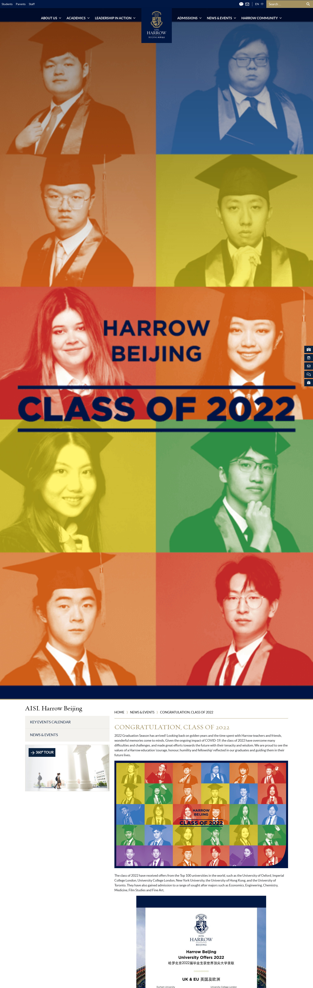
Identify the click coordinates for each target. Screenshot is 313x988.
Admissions (189, 18)
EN (257, 4)
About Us (51, 18)
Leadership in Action (115, 18)
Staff (32, 4)
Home (119, 712)
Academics (78, 18)
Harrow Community (261, 18)
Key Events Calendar (50, 722)
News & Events (222, 18)
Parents (21, 4)
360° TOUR (42, 752)
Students (7, 4)
